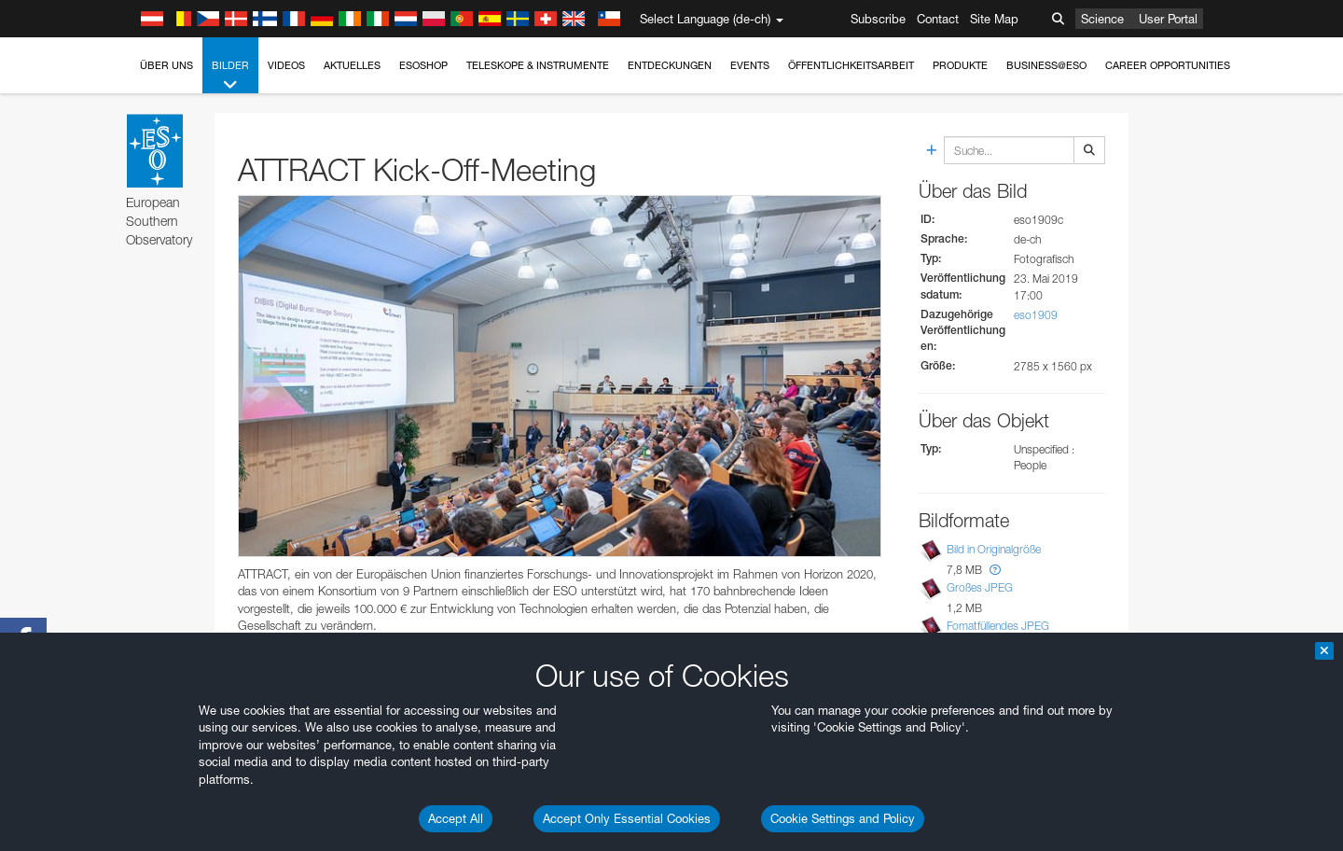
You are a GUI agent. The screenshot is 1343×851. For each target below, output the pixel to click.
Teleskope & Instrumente (537, 65)
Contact (938, 18)
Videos (286, 65)
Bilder (230, 76)
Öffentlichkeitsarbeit (851, 65)
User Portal (1168, 18)
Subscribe (878, 18)
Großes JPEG (980, 587)
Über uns (166, 65)
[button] (995, 570)
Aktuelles (352, 65)
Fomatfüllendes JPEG (998, 626)
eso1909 (1036, 315)
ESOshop (423, 65)
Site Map (994, 18)
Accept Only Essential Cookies (627, 818)
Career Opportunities (1167, 65)
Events (749, 65)
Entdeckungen (670, 65)
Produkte (960, 65)
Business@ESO (1046, 65)
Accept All (455, 818)
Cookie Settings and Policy (842, 818)
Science (1102, 18)
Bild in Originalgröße (994, 549)
